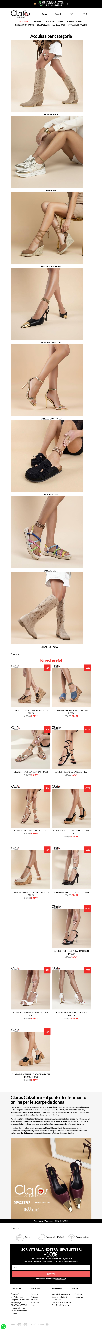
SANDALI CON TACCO (24, 25)
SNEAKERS (37, 21)
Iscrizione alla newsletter (36, 1303)
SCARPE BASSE (43, 25)
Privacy (34, 1299)
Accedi (58, 14)
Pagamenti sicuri (82, 1237)
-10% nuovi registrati (51, 2)
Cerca (44, 14)
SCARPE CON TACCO (75, 21)
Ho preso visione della (52, 1278)
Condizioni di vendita (60, 1305)
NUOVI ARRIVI (24, 21)
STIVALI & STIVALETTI (77, 25)
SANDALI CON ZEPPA (54, 21)
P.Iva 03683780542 (19, 1305)
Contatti (34, 1294)
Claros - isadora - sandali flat (71, 772)
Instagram (79, 1297)
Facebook (79, 1294)
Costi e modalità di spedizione (59, 1298)
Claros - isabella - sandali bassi (31, 772)
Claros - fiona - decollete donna (71, 892)
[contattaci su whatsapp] (3, 1326)
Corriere (28, 1237)
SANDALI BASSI (59, 25)
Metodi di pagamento (61, 1294)
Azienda (34, 1297)
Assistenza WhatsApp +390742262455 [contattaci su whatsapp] (51, 1221)
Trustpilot (15, 654)
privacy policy (60, 1278)
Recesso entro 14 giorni (55, 1237)
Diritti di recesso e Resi (61, 1302)
